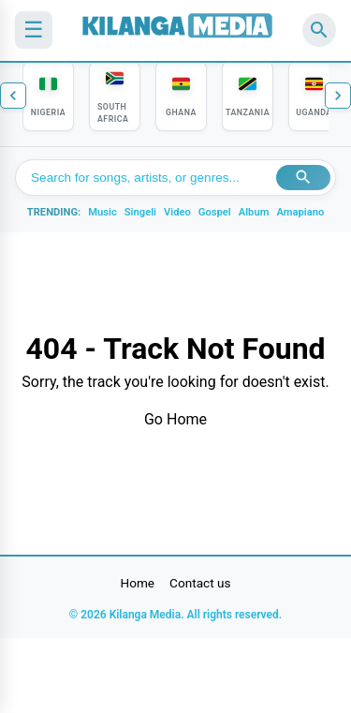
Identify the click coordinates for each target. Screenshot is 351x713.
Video (177, 212)
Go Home (175, 419)
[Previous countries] (13, 95)
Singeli (140, 212)
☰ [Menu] (33, 29)
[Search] (319, 30)
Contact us (199, 582)
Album (254, 212)
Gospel (214, 212)
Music (102, 212)
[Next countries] (338, 95)
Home (138, 582)
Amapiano (300, 212)
